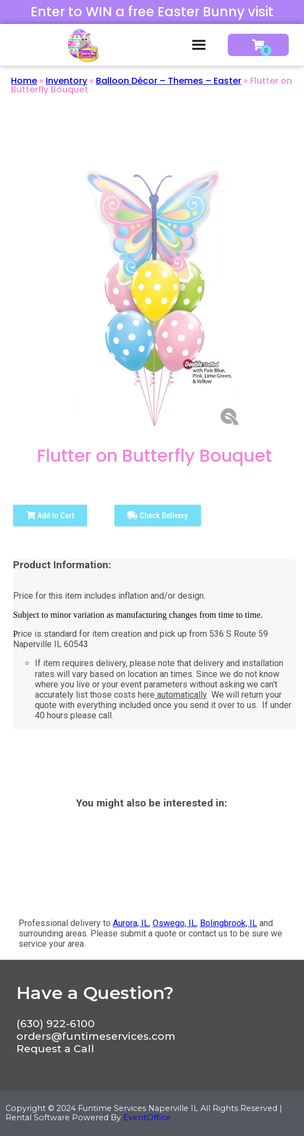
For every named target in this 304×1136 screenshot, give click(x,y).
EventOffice (147, 1117)
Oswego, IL (174, 923)
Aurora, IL (131, 923)
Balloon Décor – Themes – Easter (168, 81)
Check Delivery (157, 515)
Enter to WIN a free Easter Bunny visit (152, 12)
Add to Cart (50, 515)
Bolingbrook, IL (228, 923)
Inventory (66, 81)
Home (24, 81)
